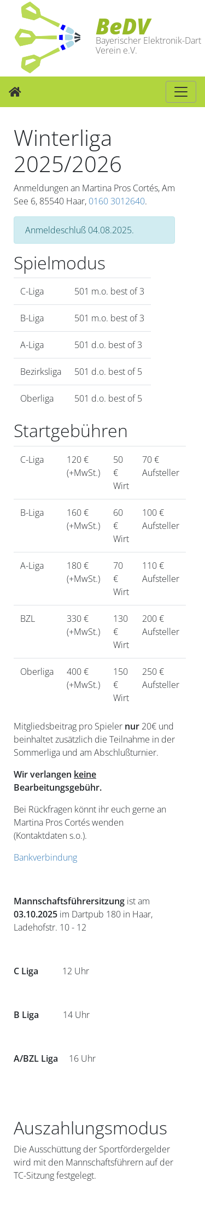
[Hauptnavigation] (181, 92)
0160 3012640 (117, 201)
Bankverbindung (45, 857)
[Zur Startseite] (15, 92)
